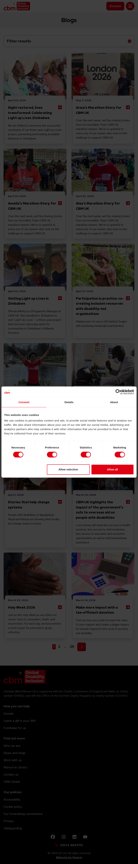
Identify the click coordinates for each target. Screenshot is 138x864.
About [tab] (114, 402)
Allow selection (68, 469)
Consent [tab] (24, 402)
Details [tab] (69, 402)
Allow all (112, 469)
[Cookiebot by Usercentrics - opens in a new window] (118, 392)
